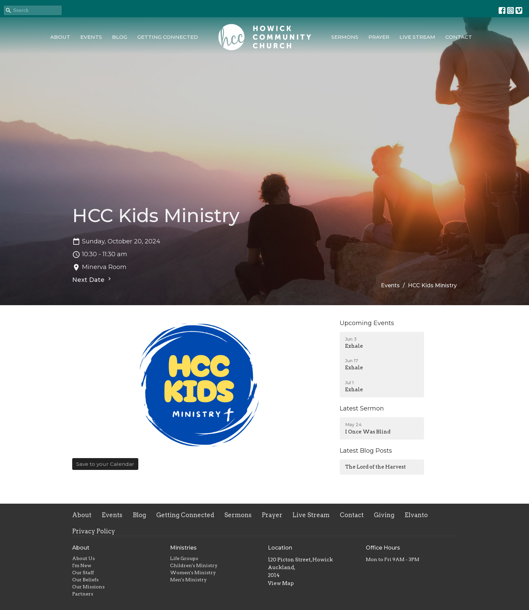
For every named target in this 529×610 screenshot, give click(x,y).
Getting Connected (167, 37)
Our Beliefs (85, 579)
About (60, 37)
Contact (458, 37)
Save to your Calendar (105, 464)
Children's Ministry (194, 565)
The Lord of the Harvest (375, 467)
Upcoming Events (367, 323)
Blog (119, 37)
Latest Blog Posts (366, 450)
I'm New (81, 565)
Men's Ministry (188, 579)
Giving (384, 515)
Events (91, 37)
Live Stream (417, 37)
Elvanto (416, 515)
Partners (82, 593)
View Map (281, 583)
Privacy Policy (93, 531)
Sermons (344, 37)
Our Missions (88, 586)
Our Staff (83, 572)
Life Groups (184, 558)
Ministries (183, 548)
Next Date (92, 279)
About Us (83, 558)
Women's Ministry (193, 572)
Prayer (378, 37)
